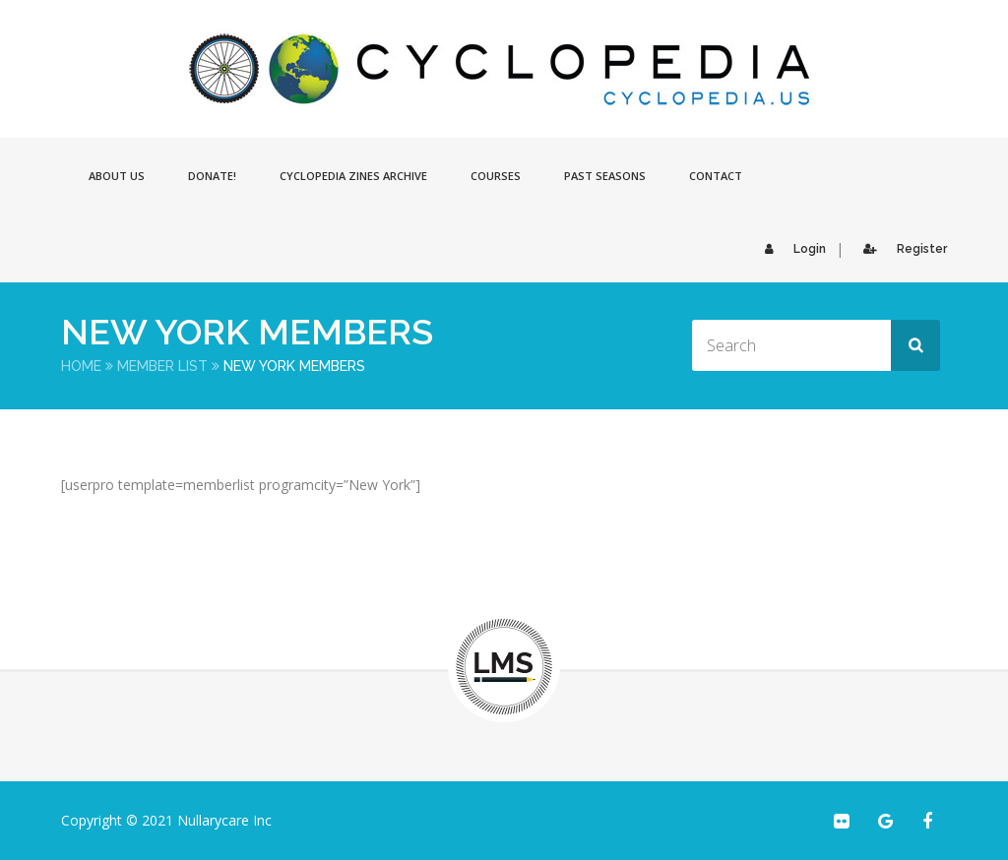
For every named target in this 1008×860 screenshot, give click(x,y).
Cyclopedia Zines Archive (353, 175)
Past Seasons (605, 175)
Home (81, 366)
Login (790, 249)
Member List (162, 366)
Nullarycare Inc (224, 820)
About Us (117, 175)
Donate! (212, 175)
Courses (496, 175)
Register (900, 249)
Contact (715, 175)
